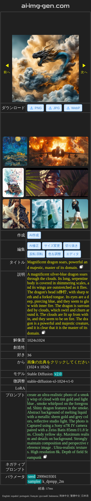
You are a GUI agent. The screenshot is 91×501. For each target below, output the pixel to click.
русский (43, 496)
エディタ (72, 254)
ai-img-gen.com (45, 6)
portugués (24, 496)
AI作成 (34, 235)
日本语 (85, 495)
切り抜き (71, 245)
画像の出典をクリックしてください (58, 362)
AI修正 (34, 245)
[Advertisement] (45, 24)
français (34, 496)
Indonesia (53, 496)
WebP (73, 108)
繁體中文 (75, 495)
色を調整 (54, 254)
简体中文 (64, 495)
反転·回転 (36, 254)
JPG (54, 108)
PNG (35, 108)
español (14, 496)
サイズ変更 (52, 245)
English (6, 496)
